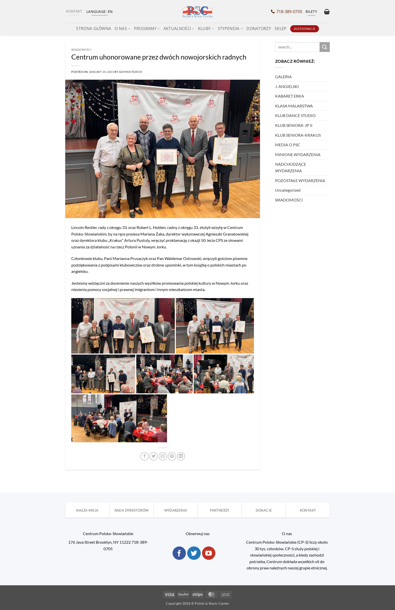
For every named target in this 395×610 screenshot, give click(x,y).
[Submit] (325, 47)
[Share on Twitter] (153, 456)
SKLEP (281, 28)
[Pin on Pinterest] (172, 456)
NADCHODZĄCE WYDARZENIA (290, 167)
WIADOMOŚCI (81, 49)
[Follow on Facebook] (179, 553)
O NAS (122, 28)
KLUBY (206, 28)
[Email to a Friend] (163, 456)
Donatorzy (258, 28)
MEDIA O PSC (287, 144)
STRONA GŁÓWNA (93, 28)
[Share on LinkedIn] (181, 456)
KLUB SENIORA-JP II (293, 125)
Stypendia (230, 28)
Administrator (130, 71)
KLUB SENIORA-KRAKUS (298, 135)
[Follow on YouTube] (209, 553)
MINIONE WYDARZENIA (297, 154)
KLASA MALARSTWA (294, 105)
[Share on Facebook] (144, 456)
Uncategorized (288, 190)
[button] (327, 11)
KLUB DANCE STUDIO (295, 115)
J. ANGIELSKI (287, 86)
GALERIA (283, 76)
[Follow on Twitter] (194, 553)
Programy (147, 28)
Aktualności (178, 28)
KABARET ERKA (289, 96)
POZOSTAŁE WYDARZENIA (300, 180)
